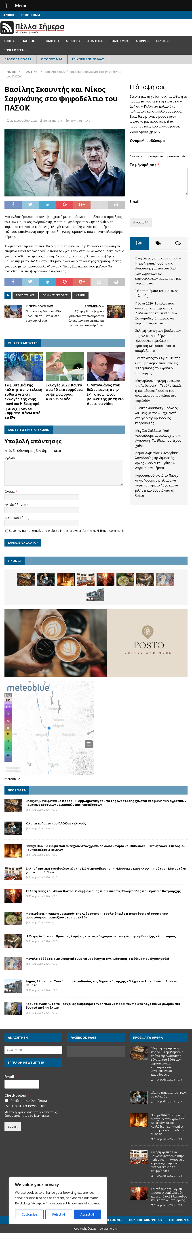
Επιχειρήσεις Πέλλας (88, 59)
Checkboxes (16, 1095)
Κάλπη (80, 295)
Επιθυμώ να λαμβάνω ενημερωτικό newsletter (25, 1103)
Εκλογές (162, 41)
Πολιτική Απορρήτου (145, 1220)
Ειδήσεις (28, 41)
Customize (29, 1214)
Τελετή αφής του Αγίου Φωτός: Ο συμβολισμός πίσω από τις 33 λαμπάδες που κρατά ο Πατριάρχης (103, 891)
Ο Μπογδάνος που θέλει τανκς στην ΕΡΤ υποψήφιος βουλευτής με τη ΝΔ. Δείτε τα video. (106, 394)
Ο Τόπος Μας (52, 59)
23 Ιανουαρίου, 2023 (23, 121)
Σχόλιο (9, 458)
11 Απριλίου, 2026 (39, 809)
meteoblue (12, 779)
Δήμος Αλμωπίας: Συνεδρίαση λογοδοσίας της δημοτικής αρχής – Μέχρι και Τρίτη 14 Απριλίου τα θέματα (101, 983)
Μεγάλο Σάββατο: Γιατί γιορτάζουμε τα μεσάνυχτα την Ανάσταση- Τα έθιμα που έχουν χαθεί (97, 959)
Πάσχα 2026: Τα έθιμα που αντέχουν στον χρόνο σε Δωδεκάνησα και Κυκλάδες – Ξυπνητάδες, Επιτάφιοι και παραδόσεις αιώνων (156, 313)
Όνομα (9, 491)
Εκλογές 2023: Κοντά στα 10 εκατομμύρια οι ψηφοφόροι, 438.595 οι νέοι (64, 392)
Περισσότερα (14, 50)
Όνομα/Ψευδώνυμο (147, 140)
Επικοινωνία (30, 15)
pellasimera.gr (53, 121)
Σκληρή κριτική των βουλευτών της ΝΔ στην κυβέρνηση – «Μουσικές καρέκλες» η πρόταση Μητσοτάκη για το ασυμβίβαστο (158, 340)
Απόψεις (142, 41)
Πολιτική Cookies (108, 1220)
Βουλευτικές (25, 295)
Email (134, 201)
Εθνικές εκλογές (55, 295)
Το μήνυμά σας (144, 165)
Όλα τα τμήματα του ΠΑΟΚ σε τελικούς (56, 823)
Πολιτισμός (119, 41)
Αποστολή (140, 222)
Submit (12, 1127)
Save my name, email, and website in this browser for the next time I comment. (66, 530)
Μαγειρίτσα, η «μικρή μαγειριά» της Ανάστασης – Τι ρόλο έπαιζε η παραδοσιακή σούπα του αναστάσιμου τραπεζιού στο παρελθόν (158, 390)
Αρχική (8, 15)
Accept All (87, 1214)
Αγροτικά (73, 41)
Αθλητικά (95, 41)
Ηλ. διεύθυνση (15, 505)
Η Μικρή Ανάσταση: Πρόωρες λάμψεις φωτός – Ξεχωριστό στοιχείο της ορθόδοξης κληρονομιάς (101, 936)
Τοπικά (9, 41)
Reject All (58, 1214)
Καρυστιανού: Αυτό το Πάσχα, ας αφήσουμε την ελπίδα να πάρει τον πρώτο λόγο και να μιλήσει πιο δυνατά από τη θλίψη (157, 485)
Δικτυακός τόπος (16, 517)
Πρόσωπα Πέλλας (18, 59)
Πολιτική (52, 41)
